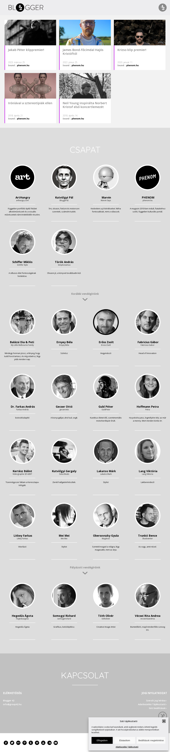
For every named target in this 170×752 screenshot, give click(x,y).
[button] (163, 721)
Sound (11, 65)
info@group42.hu (12, 704)
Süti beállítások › (158, 708)
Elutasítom (124, 740)
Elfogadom (102, 740)
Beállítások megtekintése (151, 740)
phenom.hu (23, 65)
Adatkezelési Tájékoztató (127, 747)
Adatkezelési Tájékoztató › (152, 704)
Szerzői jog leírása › (156, 700)
